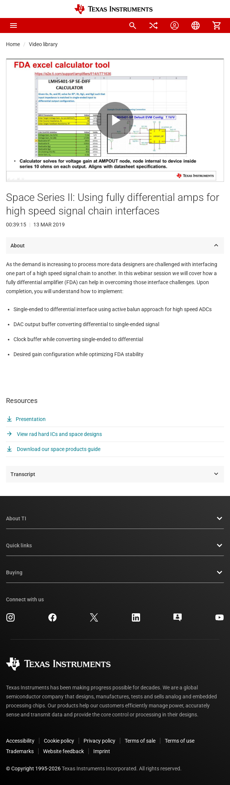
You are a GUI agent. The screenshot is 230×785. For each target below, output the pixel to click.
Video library (43, 44)
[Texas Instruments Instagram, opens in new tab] (10, 620)
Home (13, 44)
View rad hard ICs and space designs (54, 434)
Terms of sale (140, 741)
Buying (115, 572)
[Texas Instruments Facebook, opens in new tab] (52, 620)
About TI (115, 518)
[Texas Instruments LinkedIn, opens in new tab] (135, 620)
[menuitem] (132, 25)
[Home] (113, 9)
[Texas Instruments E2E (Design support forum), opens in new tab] (177, 620)
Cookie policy (59, 741)
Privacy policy (99, 741)
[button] (13, 25)
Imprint (101, 751)
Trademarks (20, 751)
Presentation (26, 419)
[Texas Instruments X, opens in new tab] (94, 620)
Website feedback (63, 751)
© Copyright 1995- (33, 769)
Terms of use (179, 741)
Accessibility (20, 741)
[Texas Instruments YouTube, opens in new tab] (219, 620)
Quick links (115, 545)
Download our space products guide (53, 449)
